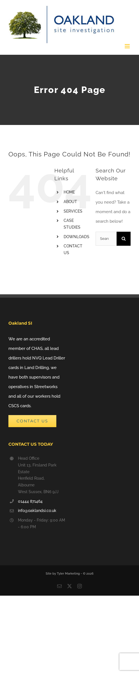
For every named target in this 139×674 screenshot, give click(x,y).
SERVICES (73, 211)
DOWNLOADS (76, 236)
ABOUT (70, 201)
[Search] (124, 239)
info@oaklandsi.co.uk (37, 510)
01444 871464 (30, 501)
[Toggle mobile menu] (128, 46)
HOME (69, 192)
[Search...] (106, 239)
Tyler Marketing (69, 573)
